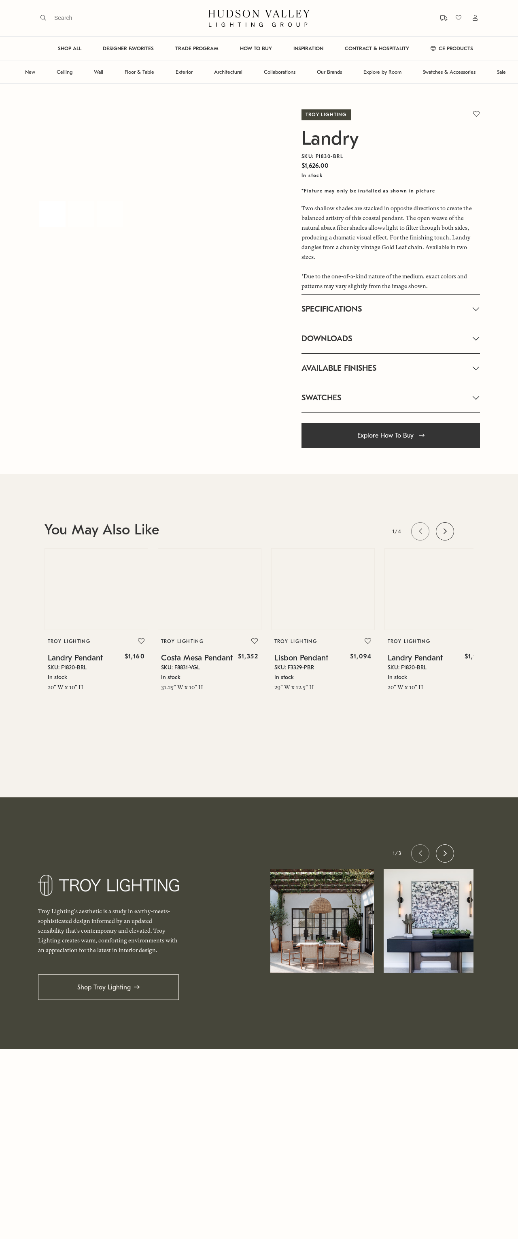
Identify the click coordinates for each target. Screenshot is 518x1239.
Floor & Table (139, 72)
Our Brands (329, 72)
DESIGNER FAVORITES (128, 48)
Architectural (228, 72)
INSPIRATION (308, 48)
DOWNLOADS (326, 338)
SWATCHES (321, 397)
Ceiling (64, 72)
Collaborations (279, 72)
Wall (98, 72)
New (30, 72)
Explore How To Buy (391, 435)
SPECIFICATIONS (331, 309)
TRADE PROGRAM (197, 48)
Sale (501, 72)
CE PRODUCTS (452, 48)
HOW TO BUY (256, 48)
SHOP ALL (69, 48)
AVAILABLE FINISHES (338, 368)
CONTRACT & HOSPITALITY (377, 48)
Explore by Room (382, 72)
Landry (330, 138)
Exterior (184, 72)
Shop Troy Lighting (104, 987)
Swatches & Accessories (449, 72)
